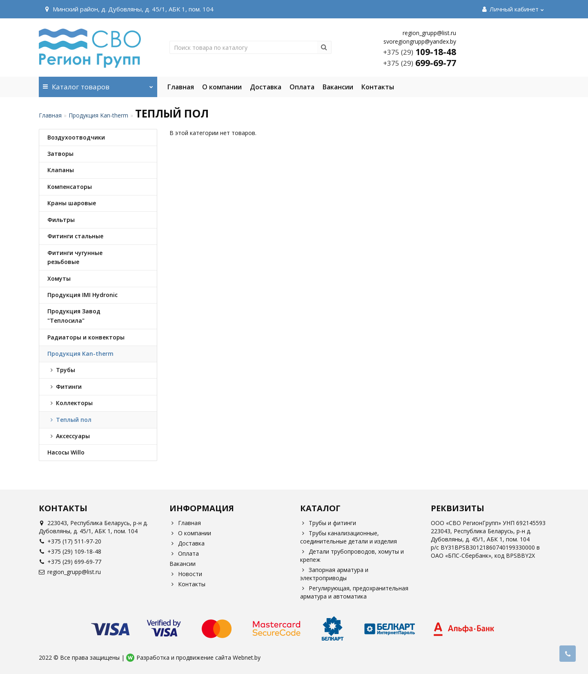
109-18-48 (419, 52)
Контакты (377, 86)
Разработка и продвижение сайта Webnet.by (198, 657)
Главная (180, 86)
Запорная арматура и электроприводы (334, 574)
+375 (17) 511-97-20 (70, 541)
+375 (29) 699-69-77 (70, 561)
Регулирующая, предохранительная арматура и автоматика (354, 592)
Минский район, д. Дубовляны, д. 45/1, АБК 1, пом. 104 (128, 9)
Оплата (302, 86)
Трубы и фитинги (328, 523)
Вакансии (338, 86)
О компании (222, 86)
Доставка (265, 86)
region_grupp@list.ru (70, 572)
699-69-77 (419, 63)
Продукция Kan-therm (98, 115)
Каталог (98, 84)
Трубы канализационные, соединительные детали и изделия (348, 537)
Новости (185, 574)
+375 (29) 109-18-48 (70, 551)
